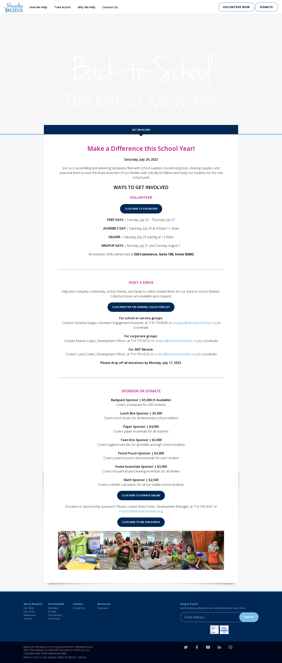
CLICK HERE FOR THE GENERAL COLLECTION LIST (141, 307)
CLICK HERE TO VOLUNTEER (141, 208)
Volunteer (53, 608)
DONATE (266, 7)
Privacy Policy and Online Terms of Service (50, 657)
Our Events (54, 618)
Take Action (62, 7)
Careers (28, 618)
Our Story (29, 608)
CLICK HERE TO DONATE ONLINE (141, 495)
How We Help (38, 7)
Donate (52, 611)
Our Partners (55, 615)
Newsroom (30, 615)
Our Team (29, 611)
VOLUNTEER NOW (236, 7)
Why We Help (86, 7)
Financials (103, 608)
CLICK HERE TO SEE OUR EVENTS (141, 522)
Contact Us (110, 7)
